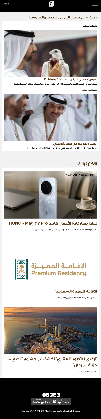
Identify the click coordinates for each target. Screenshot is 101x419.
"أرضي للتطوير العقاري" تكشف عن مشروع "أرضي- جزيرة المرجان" (53, 362)
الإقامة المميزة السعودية (75, 291)
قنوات (5, 4)
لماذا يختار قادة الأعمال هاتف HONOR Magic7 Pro (53, 223)
